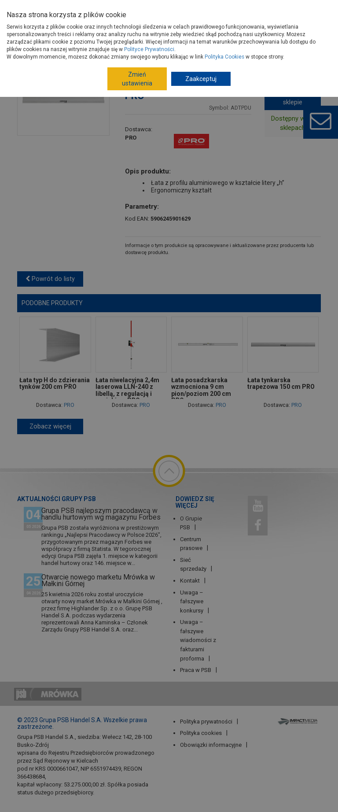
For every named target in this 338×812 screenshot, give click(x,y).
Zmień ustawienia (137, 79)
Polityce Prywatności (149, 49)
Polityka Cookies (224, 57)
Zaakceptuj (201, 78)
